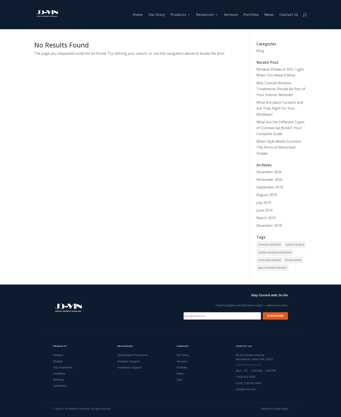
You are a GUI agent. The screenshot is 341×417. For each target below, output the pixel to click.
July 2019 (263, 202)
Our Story (156, 15)
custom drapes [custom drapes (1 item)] (294, 244)
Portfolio (251, 15)
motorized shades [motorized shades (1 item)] (269, 260)
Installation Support (129, 367)
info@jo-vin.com (246, 389)
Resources (205, 15)
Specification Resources (132, 355)
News (269, 15)
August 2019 (266, 194)
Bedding (58, 379)
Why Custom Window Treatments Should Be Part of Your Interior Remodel (280, 89)
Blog (260, 50)
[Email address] (222, 316)
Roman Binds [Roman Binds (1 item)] (293, 260)
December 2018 (269, 225)
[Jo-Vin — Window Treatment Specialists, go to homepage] (68, 309)
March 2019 (266, 217)
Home (138, 15)
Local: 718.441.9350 (248, 383)
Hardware (59, 373)
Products (178, 15)
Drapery (58, 355)
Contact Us (288, 15)
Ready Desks (281, 408)
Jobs (179, 379)
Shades (58, 361)
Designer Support (128, 361)
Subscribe (275, 315)
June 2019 (264, 210)
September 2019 (269, 187)
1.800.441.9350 (245, 376)
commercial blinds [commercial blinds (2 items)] (269, 244)
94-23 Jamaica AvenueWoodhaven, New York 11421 (254, 357)
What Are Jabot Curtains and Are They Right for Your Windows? (279, 108)
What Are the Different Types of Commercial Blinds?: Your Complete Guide (280, 128)
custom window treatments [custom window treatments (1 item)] (275, 252)
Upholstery (60, 385)
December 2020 (269, 172)
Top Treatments (63, 367)
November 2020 (269, 179)
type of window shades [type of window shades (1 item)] (272, 268)
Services (231, 15)
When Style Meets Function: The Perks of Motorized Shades (278, 147)
